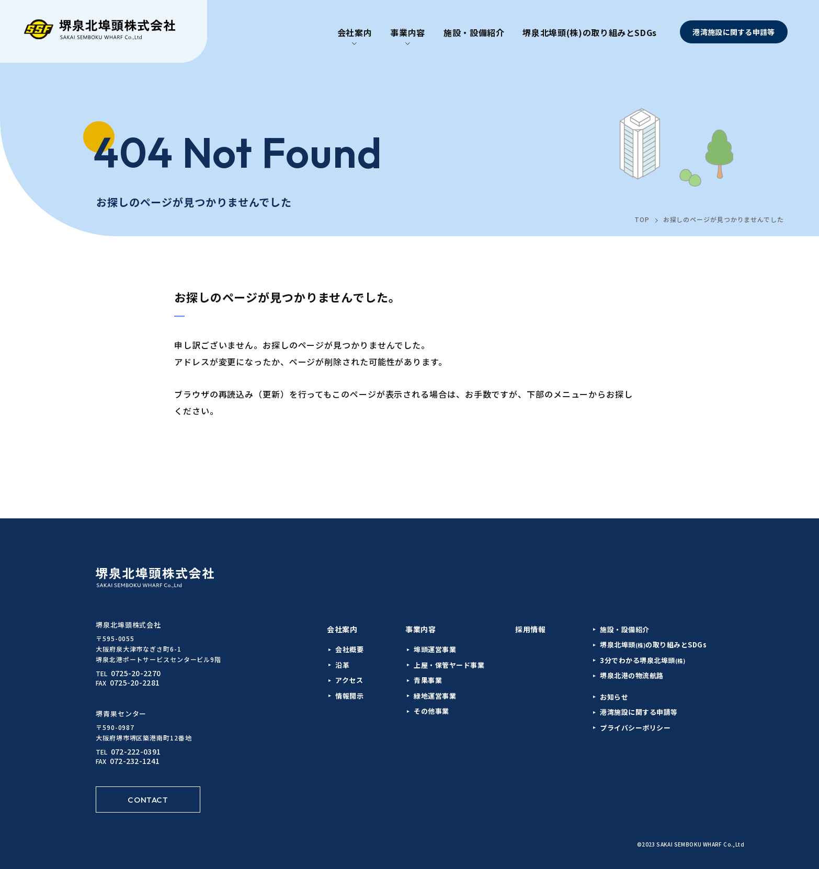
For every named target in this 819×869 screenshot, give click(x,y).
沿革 (342, 665)
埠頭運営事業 (435, 649)
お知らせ (614, 697)
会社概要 (349, 649)
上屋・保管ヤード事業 (449, 665)
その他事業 (431, 711)
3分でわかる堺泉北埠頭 (642, 660)
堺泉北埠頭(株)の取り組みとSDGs (589, 32)
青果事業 (428, 680)
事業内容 (407, 32)
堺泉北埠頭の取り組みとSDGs (653, 645)
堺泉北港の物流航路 (632, 675)
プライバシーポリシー (635, 728)
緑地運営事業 (435, 696)
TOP (642, 219)
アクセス (349, 680)
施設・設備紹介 (473, 32)
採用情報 (530, 629)
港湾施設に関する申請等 (733, 32)
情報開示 (349, 696)
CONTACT (148, 800)
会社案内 (354, 32)
